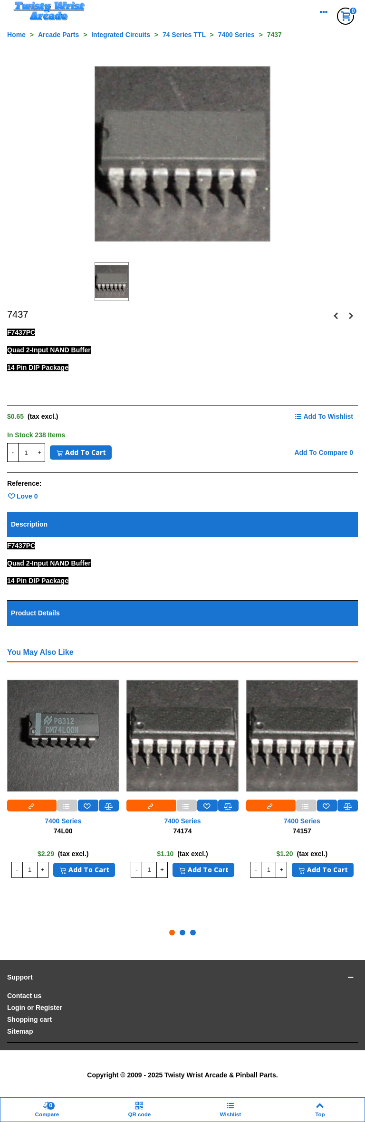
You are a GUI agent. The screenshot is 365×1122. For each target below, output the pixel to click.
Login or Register (34, 1007)
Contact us (24, 995)
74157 (302, 831)
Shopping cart (29, 1019)
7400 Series (63, 821)
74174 (182, 831)
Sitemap (20, 1031)
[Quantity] (26, 452)
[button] (172, 932)
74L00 (63, 831)
